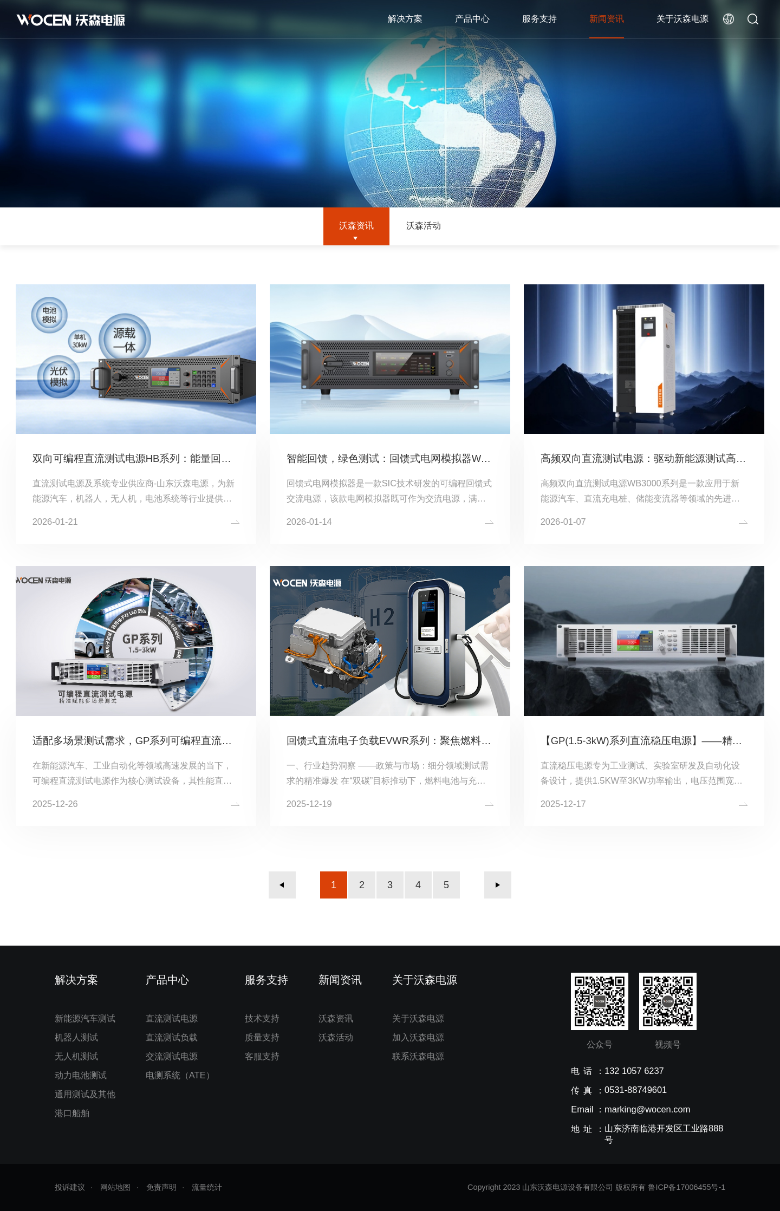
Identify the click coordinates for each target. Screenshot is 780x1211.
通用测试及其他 (85, 1094)
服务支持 (539, 18)
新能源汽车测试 (85, 1018)
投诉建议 (70, 1187)
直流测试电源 (172, 1018)
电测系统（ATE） (180, 1075)
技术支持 (262, 1018)
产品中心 (472, 18)
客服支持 (262, 1056)
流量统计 (207, 1187)
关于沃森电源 (682, 18)
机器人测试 (76, 1037)
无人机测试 (76, 1056)
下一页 (497, 885)
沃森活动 (423, 225)
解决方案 (405, 18)
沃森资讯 (356, 225)
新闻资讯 (606, 18)
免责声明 (161, 1187)
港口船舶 (72, 1113)
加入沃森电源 (418, 1037)
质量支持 (262, 1037)
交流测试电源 (172, 1056)
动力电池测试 (81, 1075)
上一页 (282, 885)
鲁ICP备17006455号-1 (686, 1187)
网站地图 (115, 1187)
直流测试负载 (172, 1037)
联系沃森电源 (418, 1056)
